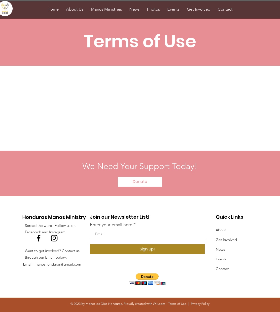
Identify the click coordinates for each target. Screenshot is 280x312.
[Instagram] (54, 238)
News (220, 249)
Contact (222, 268)
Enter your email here (111, 224)
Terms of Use (177, 304)
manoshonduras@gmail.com (58, 264)
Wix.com (159, 304)
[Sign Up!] (147, 249)
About (221, 230)
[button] (147, 279)
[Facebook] (38, 238)
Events (221, 259)
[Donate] (140, 182)
